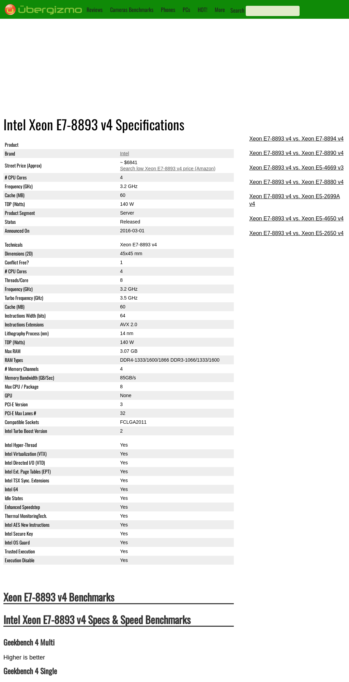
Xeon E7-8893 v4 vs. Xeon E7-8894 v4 (296, 139)
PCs (186, 9)
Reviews (95, 9)
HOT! (202, 9)
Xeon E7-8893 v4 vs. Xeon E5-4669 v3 (296, 168)
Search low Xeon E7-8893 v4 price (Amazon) (167, 168)
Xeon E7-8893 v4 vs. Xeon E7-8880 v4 (296, 182)
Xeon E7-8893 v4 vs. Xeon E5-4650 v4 (296, 218)
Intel (124, 153)
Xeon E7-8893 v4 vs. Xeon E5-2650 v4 (296, 233)
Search (237, 10)
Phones (168, 9)
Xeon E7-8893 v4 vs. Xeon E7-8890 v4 (296, 153)
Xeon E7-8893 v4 (138, 144)
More (220, 9)
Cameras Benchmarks (131, 9)
